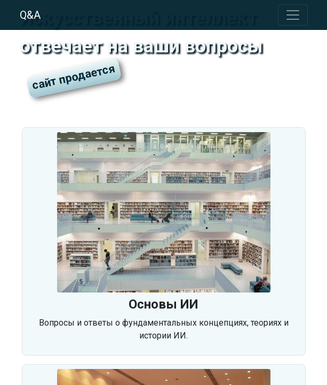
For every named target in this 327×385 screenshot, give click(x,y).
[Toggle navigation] (293, 15)
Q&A (30, 15)
